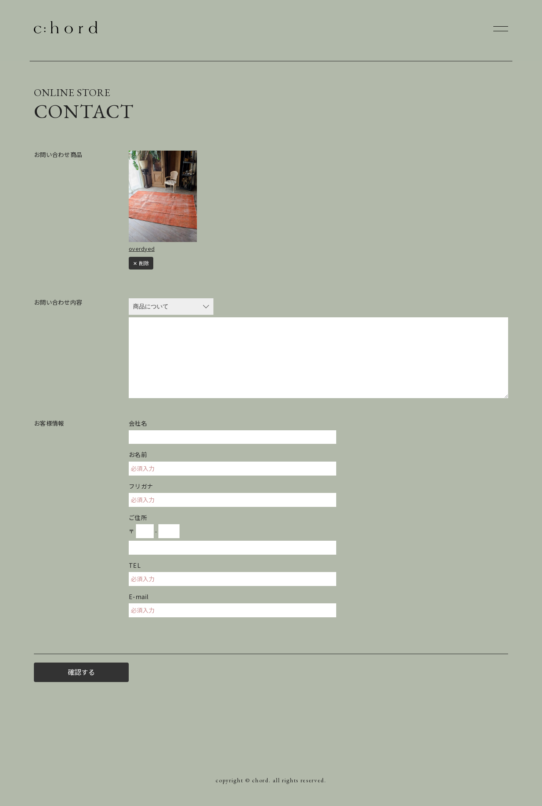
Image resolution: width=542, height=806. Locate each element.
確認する (81, 672)
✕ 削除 (141, 263)
